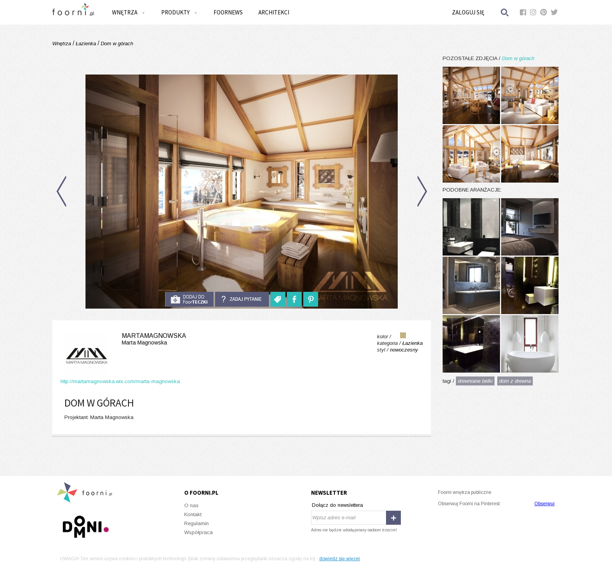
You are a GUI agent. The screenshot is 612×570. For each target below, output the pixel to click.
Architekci (273, 12)
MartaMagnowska (123, 339)
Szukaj (505, 12)
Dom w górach (116, 43)
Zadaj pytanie (242, 299)
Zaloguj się (468, 12)
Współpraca (198, 532)
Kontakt (192, 514)
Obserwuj (544, 503)
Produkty (179, 12)
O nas (191, 505)
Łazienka (86, 43)
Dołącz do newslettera (337, 505)
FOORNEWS (228, 12)
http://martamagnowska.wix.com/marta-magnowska (120, 381)
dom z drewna (515, 381)
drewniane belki (475, 381)
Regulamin (196, 523)
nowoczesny (404, 350)
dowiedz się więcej (339, 558)
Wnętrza (129, 12)
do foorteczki (189, 299)
